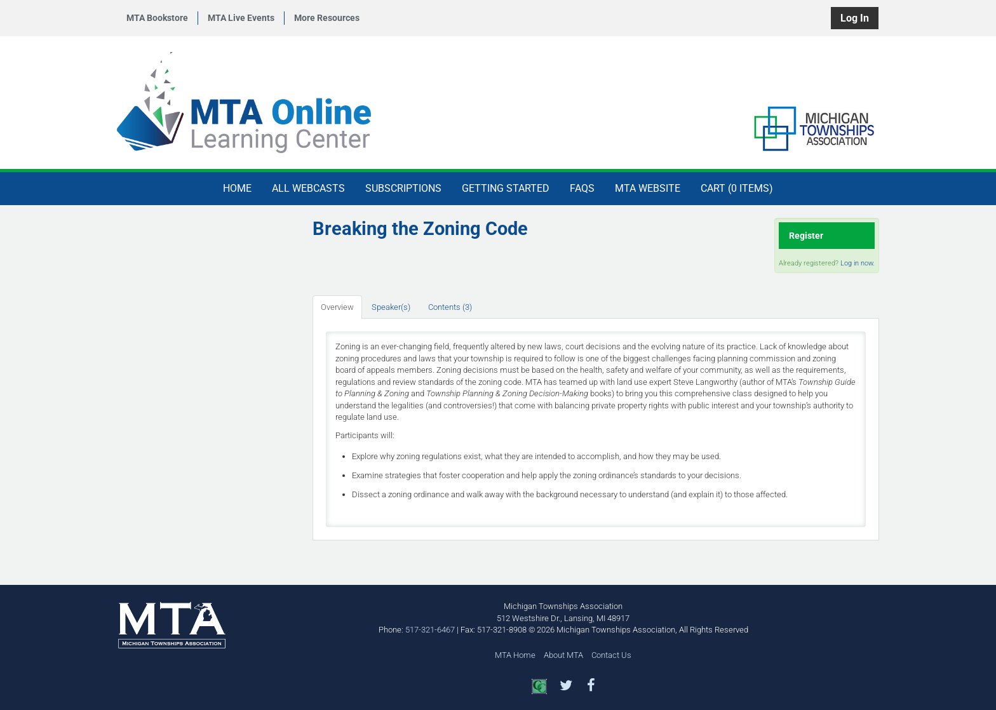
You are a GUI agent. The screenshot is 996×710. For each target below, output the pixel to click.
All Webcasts (308, 188)
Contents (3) (450, 307)
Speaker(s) (391, 307)
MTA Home (515, 655)
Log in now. (857, 263)
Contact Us (611, 655)
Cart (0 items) (737, 188)
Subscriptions (403, 188)
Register (806, 236)
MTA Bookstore (157, 18)
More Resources (327, 18)
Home (237, 188)
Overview (337, 307)
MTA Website (647, 188)
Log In (854, 18)
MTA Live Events (241, 18)
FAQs (582, 188)
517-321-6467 (430, 629)
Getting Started (505, 188)
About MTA (563, 655)
